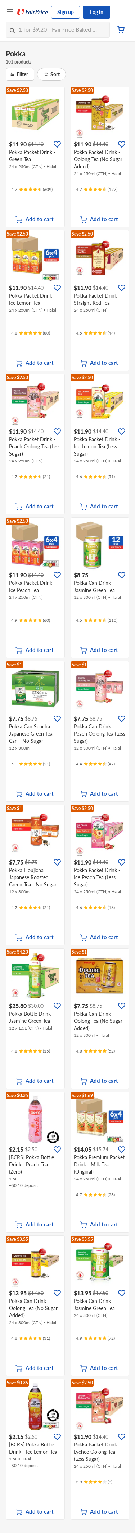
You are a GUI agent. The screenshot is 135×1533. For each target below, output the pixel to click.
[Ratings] (32, 189)
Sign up (65, 12)
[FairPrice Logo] (32, 12)
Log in (96, 12)
